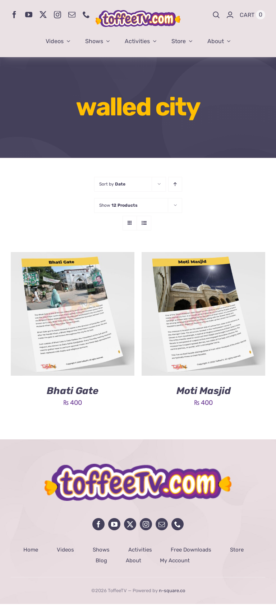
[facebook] (14, 14)
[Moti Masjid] (203, 257)
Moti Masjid (203, 391)
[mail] (71, 14)
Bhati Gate (72, 391)
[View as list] (144, 223)
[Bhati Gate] (72, 257)
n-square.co (172, 590)
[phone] (86, 14)
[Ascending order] (175, 184)
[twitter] (43, 14)
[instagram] (57, 14)
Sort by (112, 184)
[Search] (216, 14)
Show (118, 205)
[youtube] (28, 14)
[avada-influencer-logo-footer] (138, 467)
